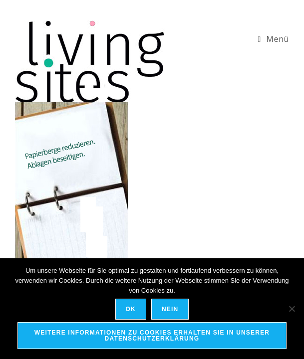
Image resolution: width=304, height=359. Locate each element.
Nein (170, 309)
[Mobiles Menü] (273, 38)
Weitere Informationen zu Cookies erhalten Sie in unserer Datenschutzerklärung (152, 335)
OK (131, 309)
